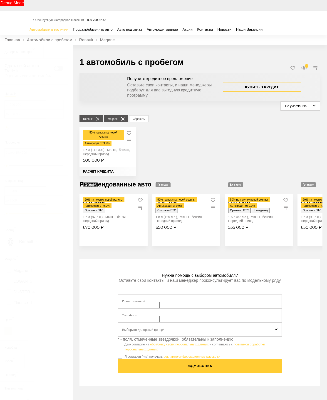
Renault (86, 40)
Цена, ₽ (10, 94)
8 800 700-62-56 (95, 20)
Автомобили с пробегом (49, 40)
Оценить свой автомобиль (29, 76)
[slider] (6, 127)
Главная (12, 40)
